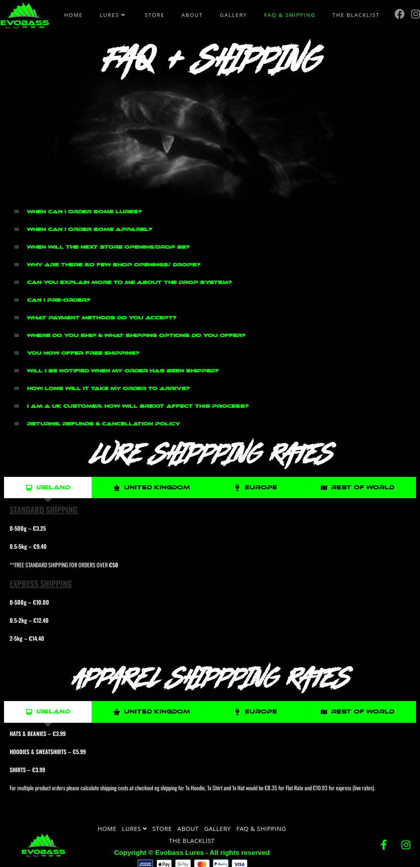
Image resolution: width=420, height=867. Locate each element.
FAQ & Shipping (261, 828)
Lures (134, 828)
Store (162, 828)
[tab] (48, 487)
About (188, 828)
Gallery (217, 828)
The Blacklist (192, 840)
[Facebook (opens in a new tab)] (399, 14)
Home (107, 828)
